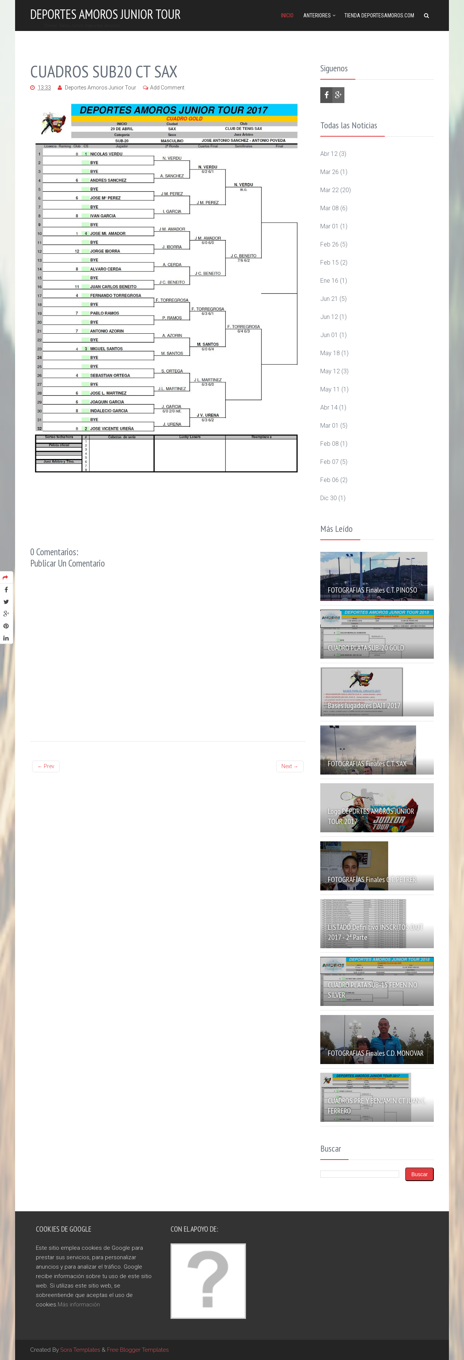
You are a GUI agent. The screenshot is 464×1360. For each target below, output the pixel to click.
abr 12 (329, 153)
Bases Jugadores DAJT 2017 (364, 705)
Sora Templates (80, 1349)
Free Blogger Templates (138, 1349)
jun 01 (329, 335)
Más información (79, 1304)
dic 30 (328, 498)
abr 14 (329, 407)
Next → (289, 766)
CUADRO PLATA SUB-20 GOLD (366, 648)
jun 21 (329, 298)
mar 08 (329, 208)
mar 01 (329, 226)
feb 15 (329, 262)
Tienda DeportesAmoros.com (379, 15)
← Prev (45, 766)
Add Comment (167, 88)
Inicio (287, 15)
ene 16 (329, 280)
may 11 (330, 389)
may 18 (330, 353)
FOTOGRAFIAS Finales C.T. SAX (367, 764)
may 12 (330, 371)
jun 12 (329, 316)
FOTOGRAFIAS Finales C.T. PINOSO (372, 590)
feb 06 (329, 480)
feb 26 (329, 244)
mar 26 (329, 172)
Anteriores (317, 15)
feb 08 (329, 443)
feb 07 (329, 461)
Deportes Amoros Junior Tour (105, 14)
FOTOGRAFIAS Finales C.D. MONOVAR (376, 1053)
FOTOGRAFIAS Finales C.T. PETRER (372, 879)
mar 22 (329, 190)
